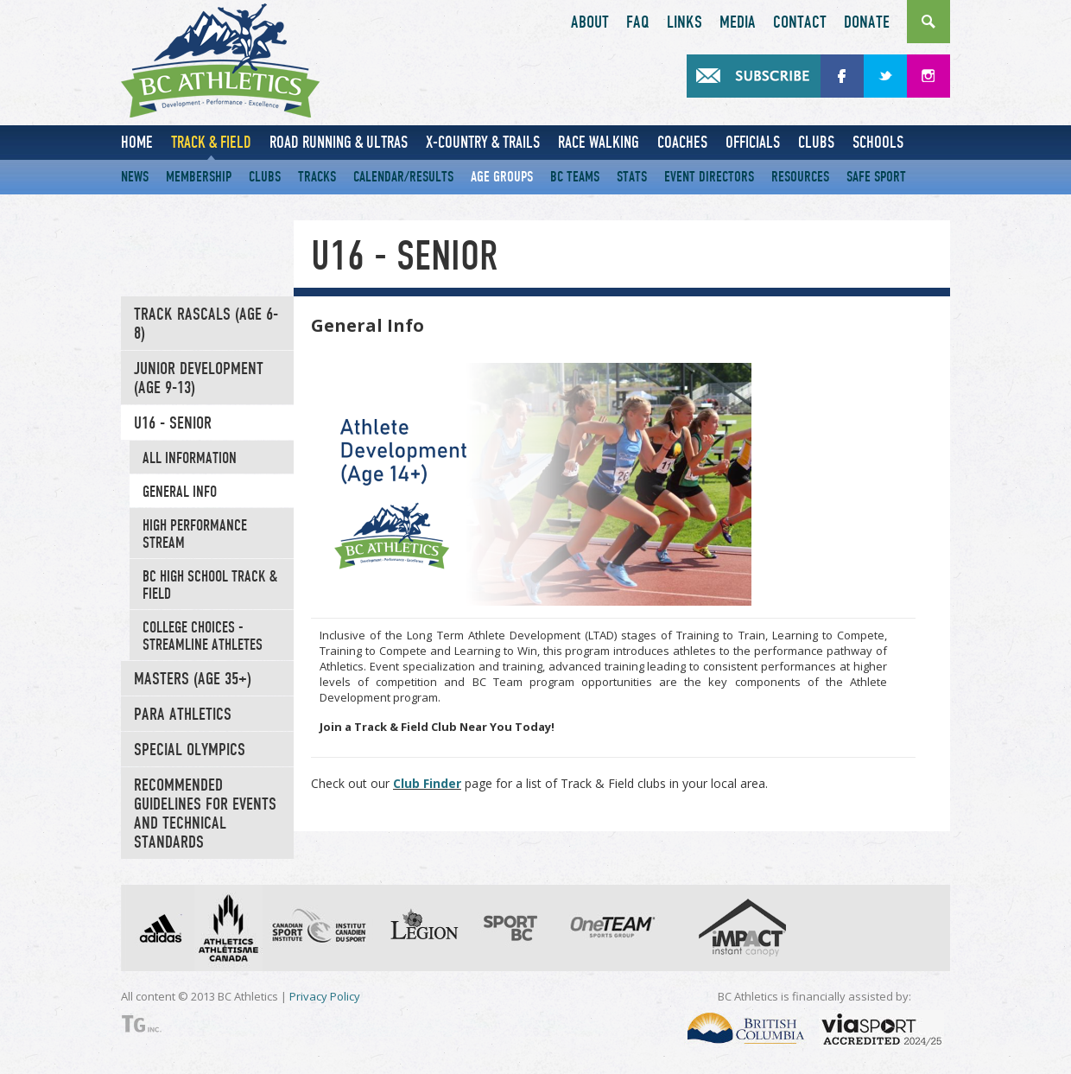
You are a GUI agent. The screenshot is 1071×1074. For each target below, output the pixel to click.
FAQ (638, 22)
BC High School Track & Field (210, 585)
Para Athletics (182, 714)
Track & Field (211, 142)
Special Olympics (189, 749)
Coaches (682, 142)
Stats (632, 176)
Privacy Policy (324, 996)
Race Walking (598, 142)
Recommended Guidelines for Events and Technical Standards (205, 814)
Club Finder (427, 783)
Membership (198, 176)
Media (737, 22)
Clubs (816, 142)
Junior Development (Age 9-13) (198, 378)
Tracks (317, 176)
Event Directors (709, 176)
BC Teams (574, 176)
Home (137, 142)
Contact (800, 22)
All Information (190, 458)
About (590, 22)
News (135, 176)
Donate (867, 22)
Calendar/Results (403, 176)
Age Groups (502, 176)
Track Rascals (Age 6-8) (206, 324)
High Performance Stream (195, 534)
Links (684, 22)
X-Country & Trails (483, 142)
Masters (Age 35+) (192, 679)
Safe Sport (876, 176)
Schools (877, 142)
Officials (753, 142)
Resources (800, 176)
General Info (180, 491)
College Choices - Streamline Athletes (203, 636)
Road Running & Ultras (338, 142)
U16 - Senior (173, 423)
